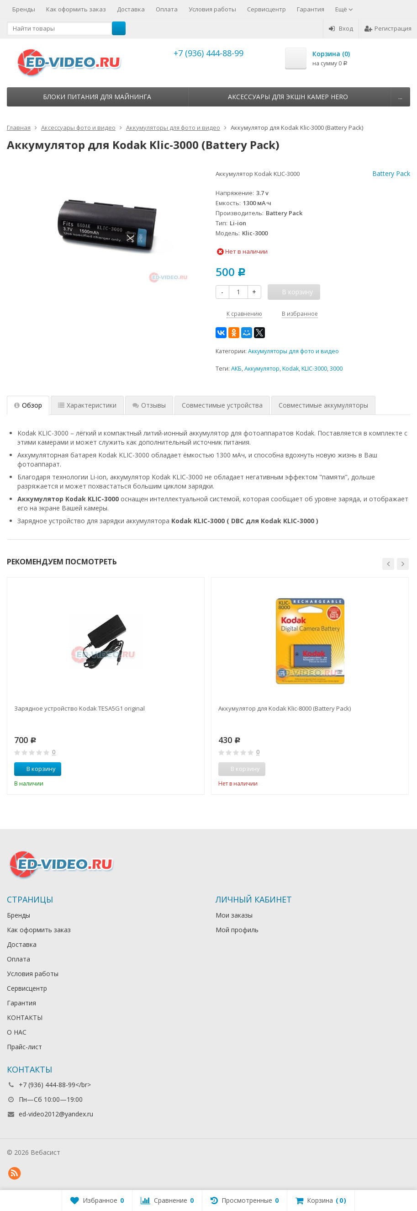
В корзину (36, 769)
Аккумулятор (262, 368)
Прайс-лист (24, 1046)
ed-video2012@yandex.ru (56, 1114)
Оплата (167, 9)
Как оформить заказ (76, 9)
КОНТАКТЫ (24, 1017)
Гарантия (310, 9)
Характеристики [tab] (87, 405)
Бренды (23, 9)
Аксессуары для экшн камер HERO (288, 96)
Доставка (131, 9)
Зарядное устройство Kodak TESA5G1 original (79, 708)
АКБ (236, 368)
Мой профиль (237, 929)
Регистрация (388, 28)
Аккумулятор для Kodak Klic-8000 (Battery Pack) (284, 708)
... (400, 96)
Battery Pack (391, 173)
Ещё (344, 9)
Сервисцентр (266, 9)
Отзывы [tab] (149, 405)
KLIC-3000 (314, 368)
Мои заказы (234, 915)
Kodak (290, 368)
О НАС (16, 1032)
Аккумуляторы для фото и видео (293, 351)
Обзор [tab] (28, 405)
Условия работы (212, 9)
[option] (106, 686)
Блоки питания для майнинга (97, 96)
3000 (336, 368)
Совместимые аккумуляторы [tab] (323, 405)
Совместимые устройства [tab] (222, 405)
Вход (341, 28)
